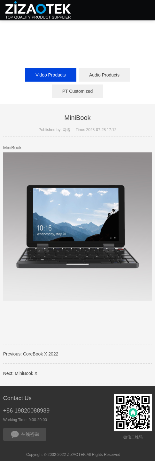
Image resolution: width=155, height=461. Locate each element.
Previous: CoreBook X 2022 (30, 354)
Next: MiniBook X (20, 374)
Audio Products (104, 74)
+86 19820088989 (26, 410)
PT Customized (77, 91)
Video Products (50, 74)
